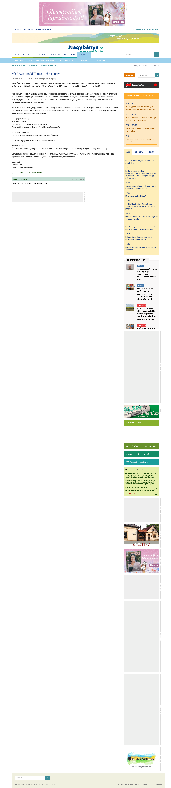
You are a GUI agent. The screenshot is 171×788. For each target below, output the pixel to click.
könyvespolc (29, 29)
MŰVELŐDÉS (69, 54)
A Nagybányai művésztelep (41, 60)
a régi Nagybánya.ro (43, 29)
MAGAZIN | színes (133, 422)
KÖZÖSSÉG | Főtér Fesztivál (137, 454)
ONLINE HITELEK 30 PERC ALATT (136, 487)
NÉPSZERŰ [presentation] (138, 152)
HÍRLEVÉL (129, 75)
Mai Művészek (99, 60)
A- (57, 79)
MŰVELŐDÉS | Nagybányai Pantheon (141, 446)
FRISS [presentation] (128, 152)
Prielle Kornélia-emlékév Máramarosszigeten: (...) (35, 65)
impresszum (122, 784)
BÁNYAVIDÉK (41, 54)
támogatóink (144, 784)
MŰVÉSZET (84, 54)
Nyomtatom (48, 79)
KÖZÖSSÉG (55, 54)
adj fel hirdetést (131, 494)
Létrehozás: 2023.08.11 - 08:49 (22, 79)
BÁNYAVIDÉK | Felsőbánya (137, 462)
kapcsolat (133, 784)
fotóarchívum (17, 29)
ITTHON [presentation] (150, 152)
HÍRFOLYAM (19, 60)
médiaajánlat (157, 784)
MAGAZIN (27, 54)
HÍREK (16, 54)
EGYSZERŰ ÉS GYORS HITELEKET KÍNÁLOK (140, 474)
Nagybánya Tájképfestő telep (73, 60)
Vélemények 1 (38, 79)
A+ (54, 79)
